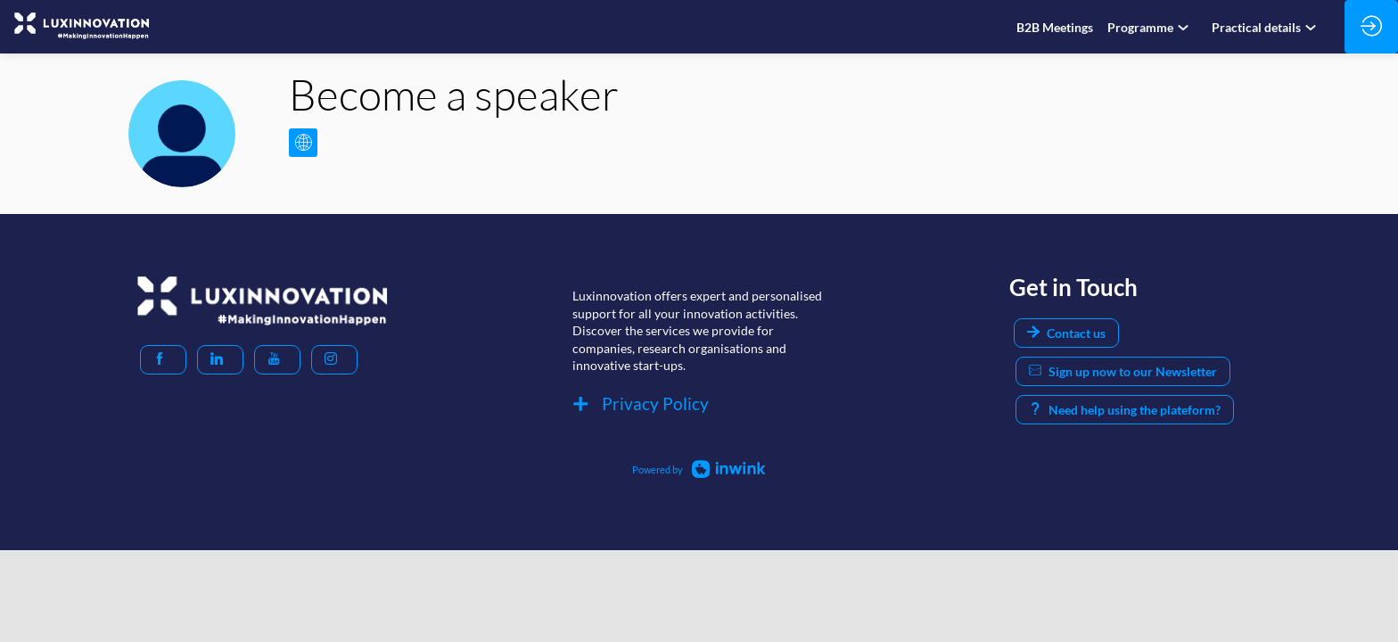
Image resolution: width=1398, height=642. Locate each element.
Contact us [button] (1066, 333)
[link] (1054, 27)
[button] (163, 359)
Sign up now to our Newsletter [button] (1123, 371)
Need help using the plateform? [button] (1125, 409)
